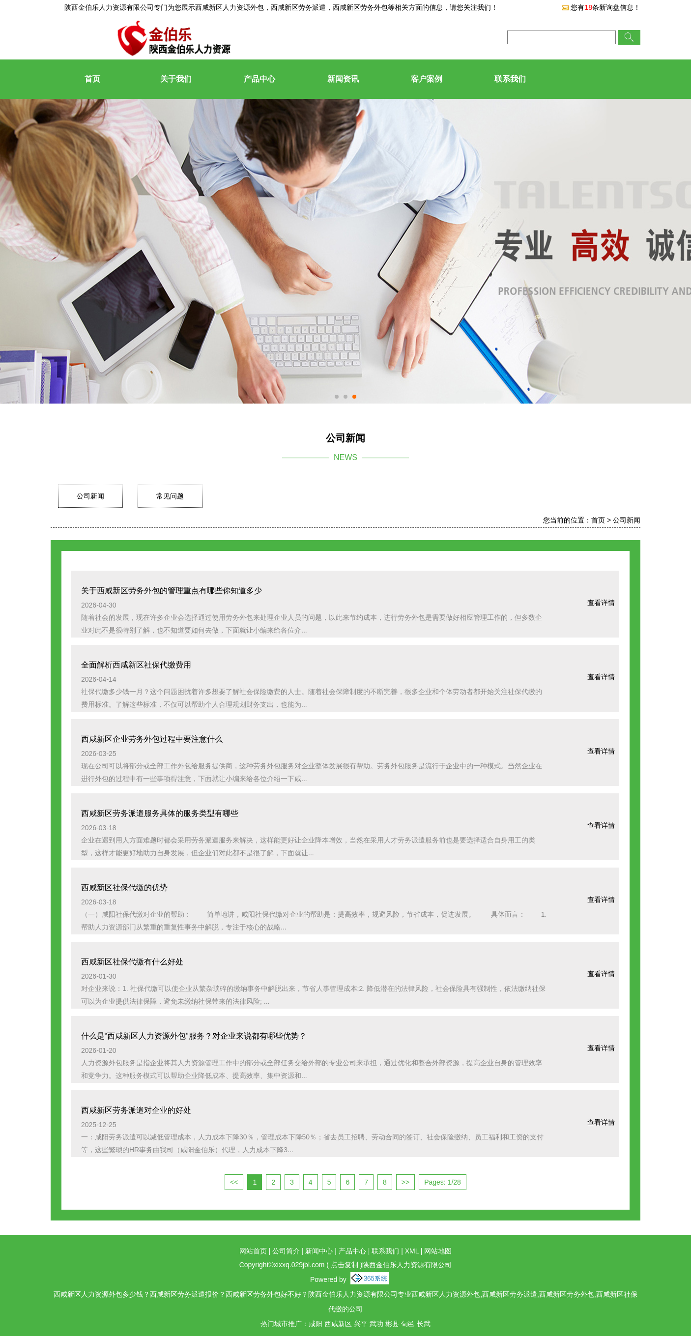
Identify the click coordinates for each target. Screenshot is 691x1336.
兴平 (361, 1324)
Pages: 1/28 (442, 1182)
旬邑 (408, 1324)
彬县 (392, 1324)
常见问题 (170, 496)
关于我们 (176, 79)
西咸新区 (338, 1324)
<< (234, 1182)
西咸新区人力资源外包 (229, 7)
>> (405, 1182)
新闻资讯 (343, 79)
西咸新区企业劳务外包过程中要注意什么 (152, 739)
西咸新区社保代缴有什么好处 (132, 962)
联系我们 (510, 79)
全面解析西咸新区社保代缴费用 (136, 665)
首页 (92, 79)
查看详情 (601, 603)
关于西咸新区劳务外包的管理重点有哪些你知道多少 (171, 590)
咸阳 (315, 1324)
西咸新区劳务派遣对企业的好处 (136, 1110)
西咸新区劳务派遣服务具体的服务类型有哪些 (159, 813)
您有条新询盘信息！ (600, 7)
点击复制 (344, 1265)
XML (412, 1251)
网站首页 (253, 1251)
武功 (376, 1324)
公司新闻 (90, 496)
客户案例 (426, 79)
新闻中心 (319, 1251)
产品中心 (259, 79)
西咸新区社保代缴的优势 (124, 887)
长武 (424, 1324)
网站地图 (438, 1251)
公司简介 (286, 1251)
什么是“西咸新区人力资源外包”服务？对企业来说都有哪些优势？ (194, 1036)
